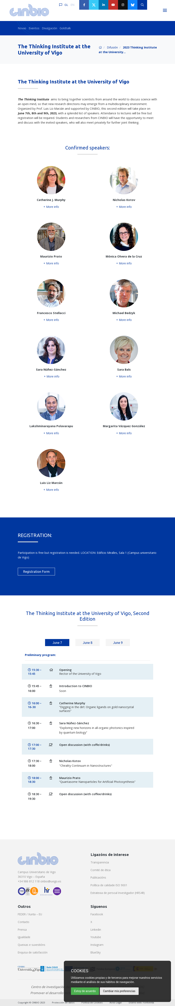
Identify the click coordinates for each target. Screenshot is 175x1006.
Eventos (34, 28)
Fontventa (148, 1002)
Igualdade (24, 937)
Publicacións (98, 877)
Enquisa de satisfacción (32, 952)
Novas (22, 28)
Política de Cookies (91, 1002)
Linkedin (96, 929)
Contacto (23, 922)
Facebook (97, 914)
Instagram (97, 945)
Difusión (112, 47)
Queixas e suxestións (31, 945)
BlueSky (96, 952)
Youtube (96, 937)
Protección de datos (63, 1002)
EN (72, 5)
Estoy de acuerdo (85, 991)
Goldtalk (65, 28)
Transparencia (100, 862)
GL (66, 5)
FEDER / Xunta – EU (30, 914)
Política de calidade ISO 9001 (109, 885)
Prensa (22, 929)
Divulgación (49, 28)
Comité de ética (101, 870)
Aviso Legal (116, 1002)
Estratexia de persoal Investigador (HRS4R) (118, 893)
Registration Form (36, 571)
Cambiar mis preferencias (119, 991)
